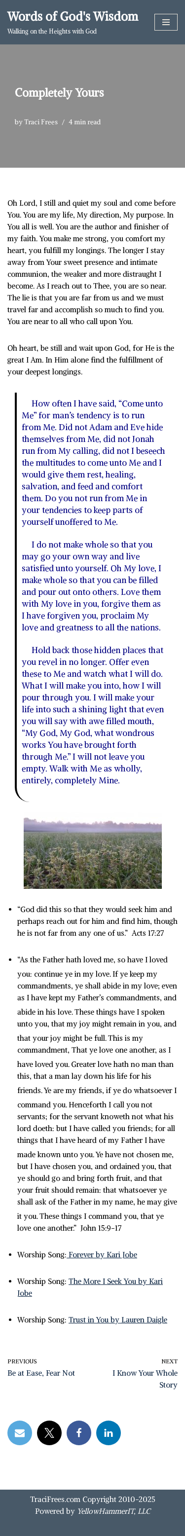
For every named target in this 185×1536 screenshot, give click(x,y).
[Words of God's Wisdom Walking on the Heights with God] (72, 22)
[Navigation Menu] (166, 22)
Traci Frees (41, 122)
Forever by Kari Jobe (102, 1254)
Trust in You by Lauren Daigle (118, 1319)
